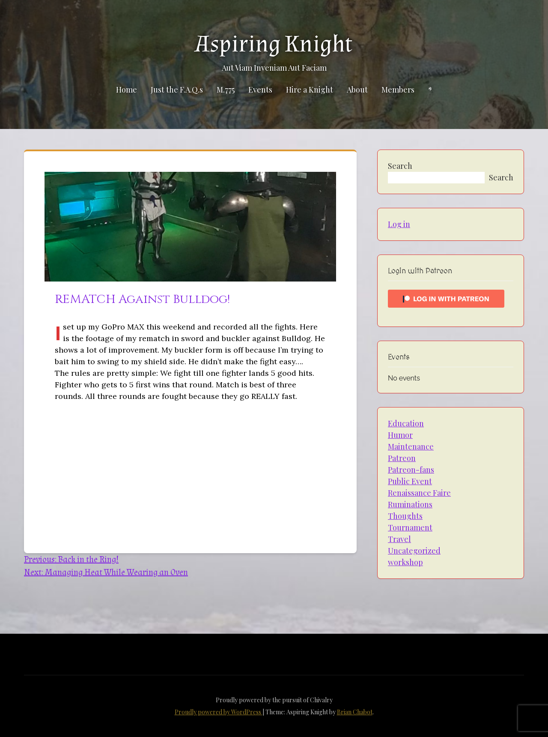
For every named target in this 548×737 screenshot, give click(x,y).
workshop (405, 562)
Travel (399, 539)
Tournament (410, 527)
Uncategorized (414, 550)
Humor (400, 435)
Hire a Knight (309, 89)
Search (400, 166)
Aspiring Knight (274, 44)
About (357, 89)
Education (406, 423)
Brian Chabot (354, 712)
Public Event (410, 481)
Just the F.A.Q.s (177, 89)
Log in (399, 224)
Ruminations (410, 504)
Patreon (402, 458)
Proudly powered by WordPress (218, 712)
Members (397, 89)
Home (126, 89)
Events (260, 89)
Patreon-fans (411, 469)
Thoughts (405, 516)
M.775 (226, 89)
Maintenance (411, 446)
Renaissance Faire (419, 493)
